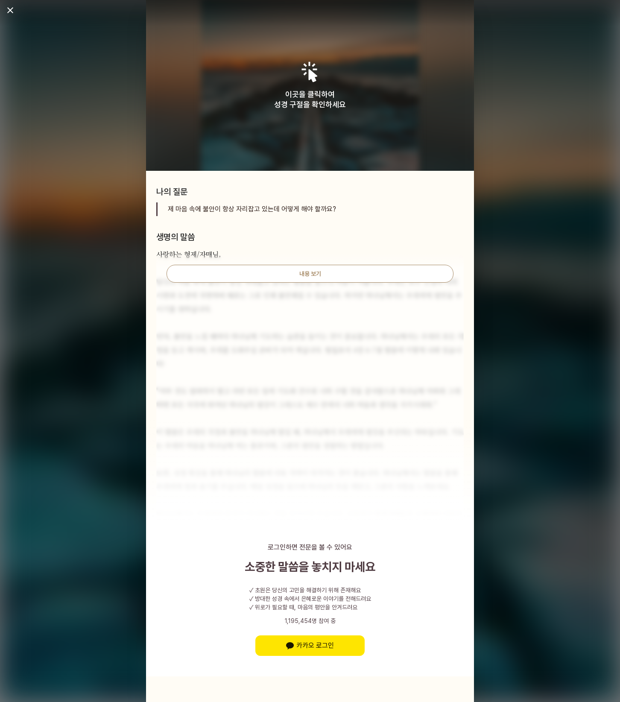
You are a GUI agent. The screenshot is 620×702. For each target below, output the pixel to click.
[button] (310, 71)
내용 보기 (310, 273)
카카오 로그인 (310, 645)
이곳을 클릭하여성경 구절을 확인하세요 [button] (310, 99)
